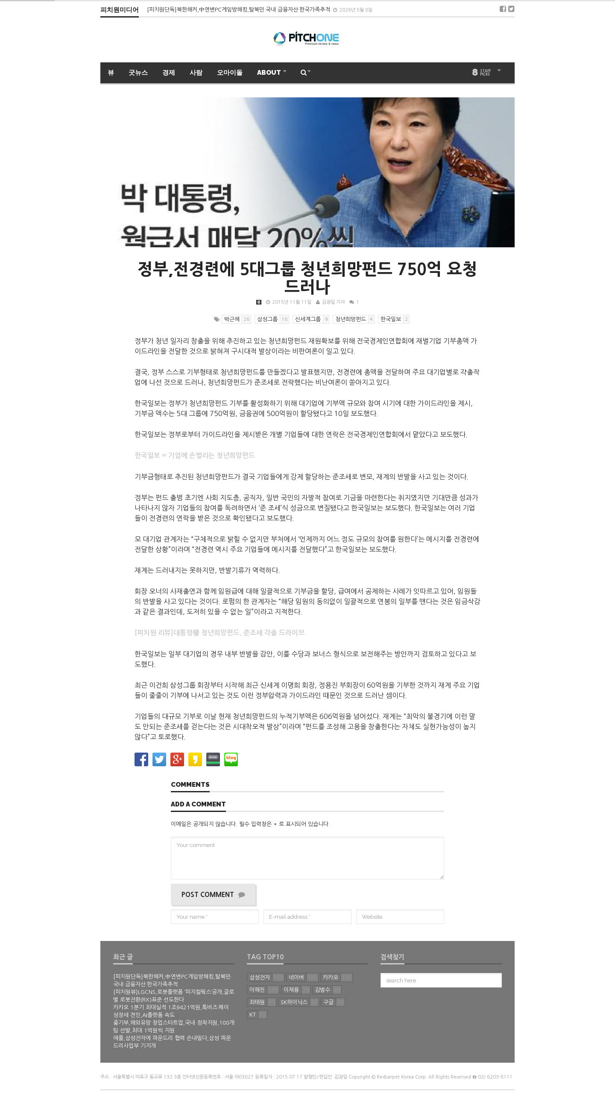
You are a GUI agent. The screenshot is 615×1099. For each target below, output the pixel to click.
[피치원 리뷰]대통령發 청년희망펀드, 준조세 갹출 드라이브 (220, 633)
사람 (196, 72)
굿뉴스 (138, 72)
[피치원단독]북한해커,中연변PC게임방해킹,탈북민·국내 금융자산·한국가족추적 (239, 9)
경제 (168, 72)
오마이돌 (230, 72)
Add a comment (198, 804)
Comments (190, 785)
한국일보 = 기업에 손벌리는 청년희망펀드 (195, 455)
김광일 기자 (333, 302)
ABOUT (269, 72)
